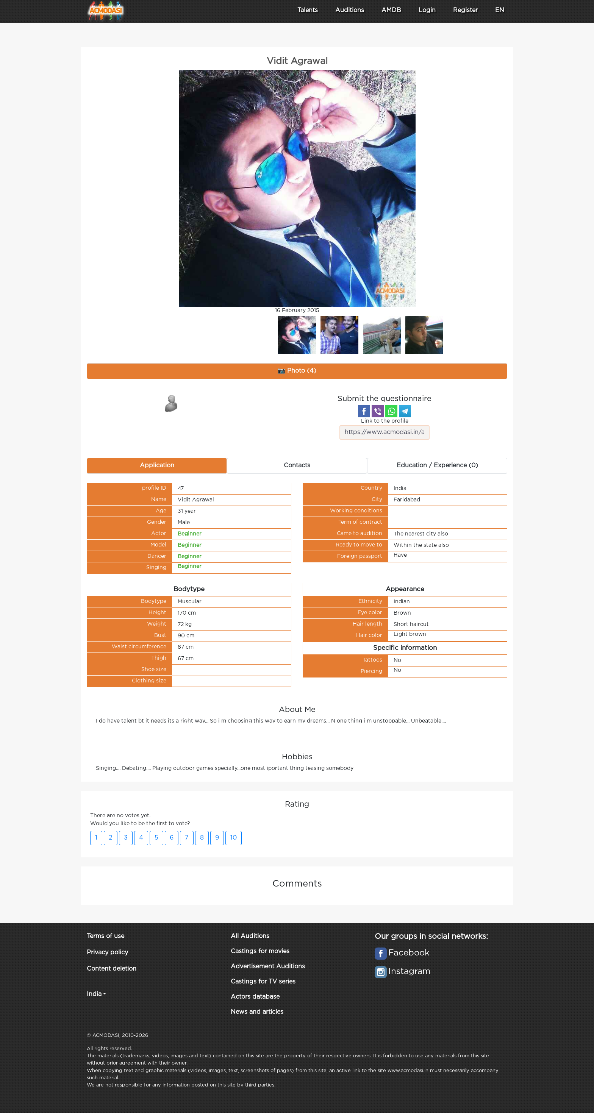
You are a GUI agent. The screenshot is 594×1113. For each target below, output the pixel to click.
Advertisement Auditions (268, 966)
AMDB (391, 10)
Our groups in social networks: (431, 936)
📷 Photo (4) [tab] (297, 371)
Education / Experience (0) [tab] (437, 465)
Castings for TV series (263, 982)
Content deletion (111, 969)
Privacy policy (107, 952)
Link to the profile (384, 429)
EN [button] (499, 10)
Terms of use (105, 936)
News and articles (257, 1012)
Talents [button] (307, 10)
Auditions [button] (349, 10)
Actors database (255, 997)
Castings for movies (260, 951)
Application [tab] (157, 465)
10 (233, 838)
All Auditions (250, 936)
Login (427, 10)
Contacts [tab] (297, 465)
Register (465, 10)
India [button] (94, 994)
